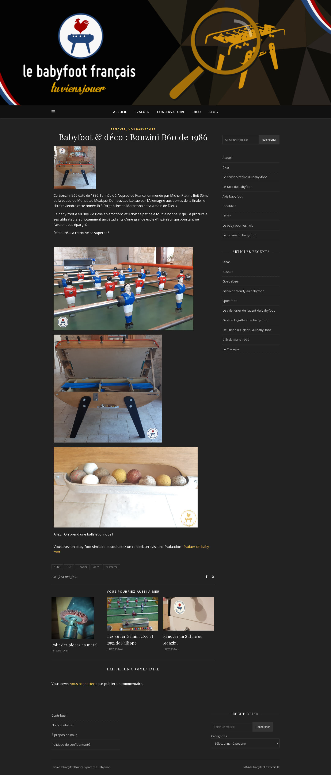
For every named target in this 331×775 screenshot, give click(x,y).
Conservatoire (171, 112)
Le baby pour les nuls (237, 225)
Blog (213, 112)
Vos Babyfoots (142, 129)
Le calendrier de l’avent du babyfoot (248, 310)
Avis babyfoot (232, 196)
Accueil (120, 112)
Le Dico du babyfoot (237, 186)
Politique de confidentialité (71, 744)
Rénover (118, 129)
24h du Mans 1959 (236, 339)
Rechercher (269, 139)
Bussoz (227, 271)
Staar (226, 262)
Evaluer (142, 112)
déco (96, 567)
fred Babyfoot (68, 577)
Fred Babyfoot (100, 767)
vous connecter (82, 683)
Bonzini (82, 567)
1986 (57, 567)
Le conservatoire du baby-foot (244, 177)
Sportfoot (229, 301)
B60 (69, 567)
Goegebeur (230, 281)
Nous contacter (63, 725)
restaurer (111, 567)
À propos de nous (64, 735)
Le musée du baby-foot (239, 235)
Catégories (219, 736)
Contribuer (59, 715)
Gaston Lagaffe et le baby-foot (245, 320)
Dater (226, 216)
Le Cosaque (231, 349)
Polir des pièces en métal (75, 644)
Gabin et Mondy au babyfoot (243, 291)
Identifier (229, 206)
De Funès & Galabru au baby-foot (246, 330)
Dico (197, 112)
